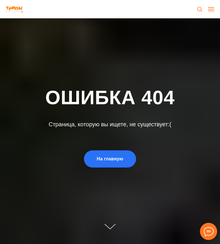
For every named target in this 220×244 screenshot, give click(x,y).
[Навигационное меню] (211, 9)
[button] (199, 9)
